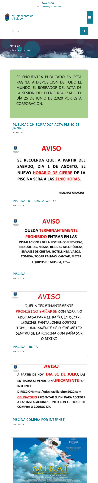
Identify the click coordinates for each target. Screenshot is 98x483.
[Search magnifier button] (84, 31)
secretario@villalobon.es (50, 6)
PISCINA (19, 273)
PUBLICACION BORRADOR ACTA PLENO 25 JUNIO (46, 126)
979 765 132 (49, 3)
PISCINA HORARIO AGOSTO (34, 200)
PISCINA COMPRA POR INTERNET (39, 419)
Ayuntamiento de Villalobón (22, 17)
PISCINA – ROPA (25, 346)
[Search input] (45, 31)
